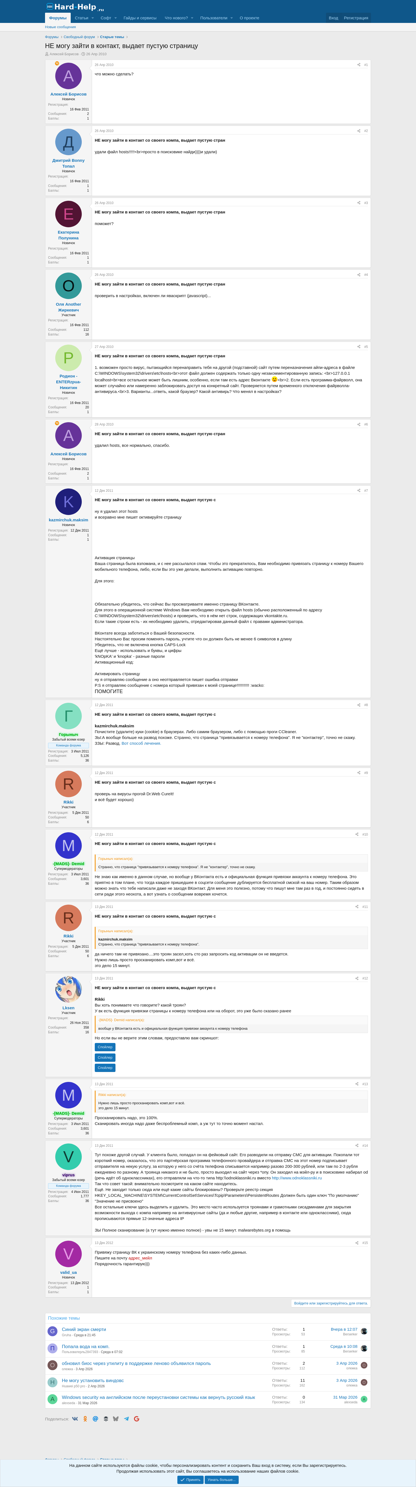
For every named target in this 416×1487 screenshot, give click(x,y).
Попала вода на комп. (86, 1346)
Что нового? (176, 17)
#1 (366, 65)
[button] (92, 18)
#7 (366, 491)
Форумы (58, 17)
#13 (365, 1084)
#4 (366, 275)
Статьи (81, 17)
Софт (106, 17)
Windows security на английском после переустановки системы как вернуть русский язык (158, 1397)
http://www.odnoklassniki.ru (297, 1178)
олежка (67, 1369)
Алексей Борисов (64, 54)
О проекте (249, 17)
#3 (366, 203)
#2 (366, 131)
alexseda (68, 1403)
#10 (365, 834)
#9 (366, 773)
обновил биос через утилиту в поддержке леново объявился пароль (136, 1363)
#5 (366, 347)
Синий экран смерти (84, 1329)
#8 (366, 705)
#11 (365, 907)
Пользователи (213, 17)
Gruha (66, 1335)
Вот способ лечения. (141, 743)
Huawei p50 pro (73, 1386)
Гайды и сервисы (139, 17)
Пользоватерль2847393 (80, 1352)
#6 (366, 424)
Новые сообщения (60, 27)
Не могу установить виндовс (93, 1380)
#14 (365, 1146)
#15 (365, 1243)
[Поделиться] (358, 65)
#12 (365, 978)
